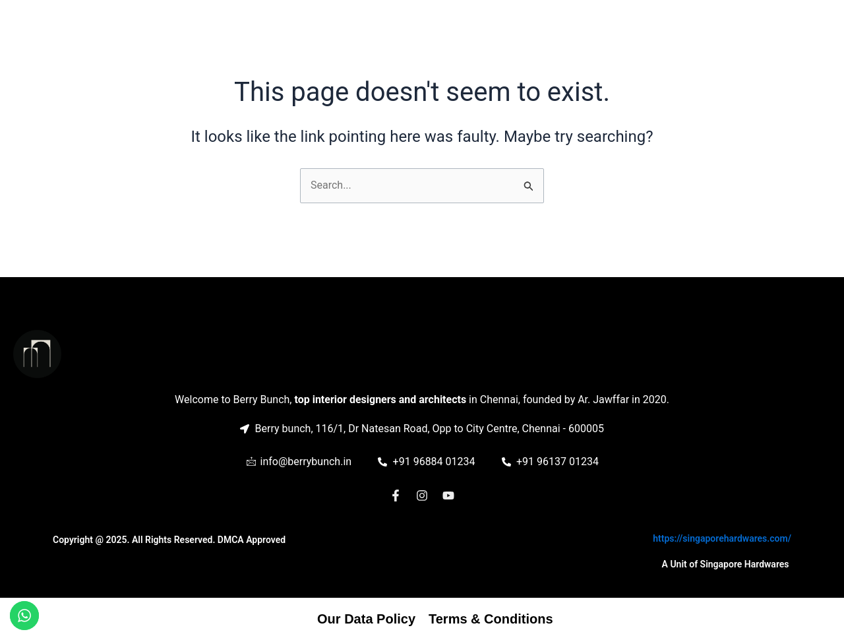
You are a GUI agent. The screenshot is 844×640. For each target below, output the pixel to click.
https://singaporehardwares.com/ (722, 538)
